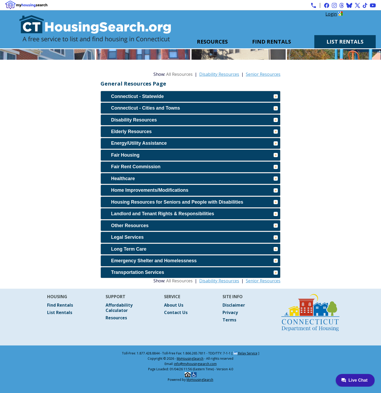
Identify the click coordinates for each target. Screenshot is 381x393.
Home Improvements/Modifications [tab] (194, 190)
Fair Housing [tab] (194, 155)
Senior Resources (263, 74)
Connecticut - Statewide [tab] (194, 96)
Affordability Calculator (119, 307)
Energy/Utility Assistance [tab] (194, 143)
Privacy (230, 312)
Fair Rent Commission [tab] (194, 166)
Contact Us (176, 312)
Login (331, 14)
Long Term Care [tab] (194, 249)
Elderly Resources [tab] (194, 131)
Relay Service (245, 353)
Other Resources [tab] (194, 225)
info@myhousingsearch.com (195, 364)
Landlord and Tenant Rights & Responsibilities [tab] (194, 213)
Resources (212, 41)
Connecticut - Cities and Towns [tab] (194, 108)
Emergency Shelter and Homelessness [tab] (194, 260)
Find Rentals (271, 41)
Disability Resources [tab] (194, 120)
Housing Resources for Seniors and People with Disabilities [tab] (194, 202)
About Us (173, 305)
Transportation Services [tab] (194, 272)
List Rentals (345, 41)
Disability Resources (219, 74)
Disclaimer (234, 305)
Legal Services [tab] (194, 237)
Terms (229, 320)
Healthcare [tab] (194, 178)
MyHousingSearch (190, 358)
